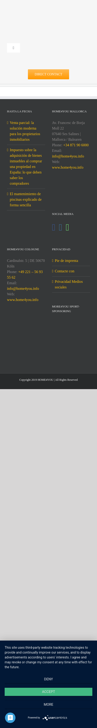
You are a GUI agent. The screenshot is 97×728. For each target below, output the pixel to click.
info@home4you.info (68, 156)
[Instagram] (60, 227)
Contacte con (64, 271)
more (48, 704)
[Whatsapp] (67, 227)
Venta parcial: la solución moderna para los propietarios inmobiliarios (25, 131)
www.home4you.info (68, 167)
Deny (48, 679)
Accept (48, 692)
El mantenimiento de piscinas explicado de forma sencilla (26, 199)
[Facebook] (54, 227)
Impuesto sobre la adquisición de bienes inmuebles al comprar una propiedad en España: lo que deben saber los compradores (26, 166)
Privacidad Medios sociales (69, 284)
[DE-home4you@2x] (48, 11)
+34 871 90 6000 (76, 145)
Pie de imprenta (66, 261)
